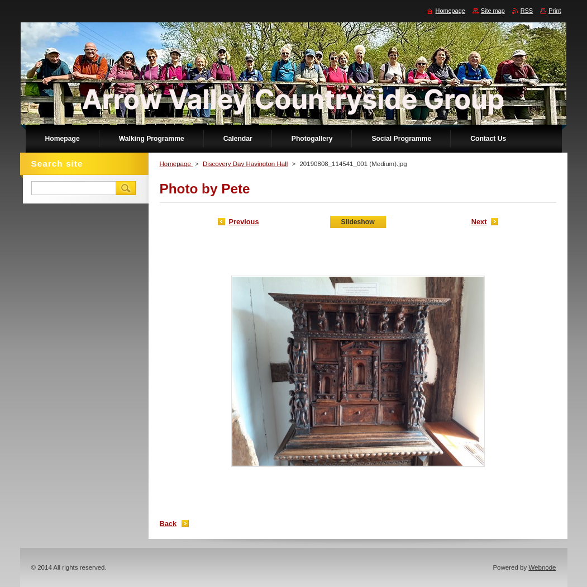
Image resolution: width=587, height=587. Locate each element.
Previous (244, 221)
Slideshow (358, 222)
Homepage (176, 163)
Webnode (542, 567)
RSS (527, 10)
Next (479, 221)
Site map (493, 10)
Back (168, 523)
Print (554, 10)
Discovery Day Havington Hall (245, 163)
